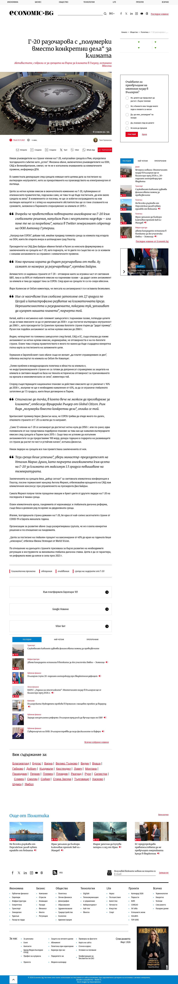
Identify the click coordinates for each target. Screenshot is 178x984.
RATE (133, 901)
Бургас (36, 763)
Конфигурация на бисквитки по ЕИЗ (86, 957)
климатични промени (23, 571)
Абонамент (55, 942)
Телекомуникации (91, 897)
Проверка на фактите (88, 939)
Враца (96, 763)
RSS (57, 872)
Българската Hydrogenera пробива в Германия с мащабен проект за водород (66, 705)
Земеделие (17, 912)
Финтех (86, 912)
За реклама (28, 939)
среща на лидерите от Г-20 (89, 571)
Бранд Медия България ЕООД (33, 951)
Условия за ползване (87, 950)
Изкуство (113, 908)
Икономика (12, 2)
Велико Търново (67, 763)
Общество (63, 2)
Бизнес (38, 2)
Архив (144, 134)
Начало (124, 32)
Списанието (161, 905)
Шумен (17, 784)
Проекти (140, 2)
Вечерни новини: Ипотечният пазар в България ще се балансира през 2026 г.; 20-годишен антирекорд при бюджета (151, 176)
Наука (111, 893)
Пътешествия (115, 897)
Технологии (89, 2)
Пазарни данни (162, 908)
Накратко (160, 897)
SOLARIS (134, 916)
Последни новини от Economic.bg (152, 241)
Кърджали (46, 768)
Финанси (43, 908)
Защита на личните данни (62, 939)
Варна (48, 763)
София (45, 779)
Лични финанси (33, 687)
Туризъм (15, 916)
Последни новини (160, 14)
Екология (62, 916)
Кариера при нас (58, 950)
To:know (159, 901)
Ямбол (29, 784)
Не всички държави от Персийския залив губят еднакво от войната (148, 206)
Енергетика (17, 905)
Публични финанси (34, 673)
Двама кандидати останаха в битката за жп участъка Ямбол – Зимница (67, 662)
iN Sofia (134, 908)
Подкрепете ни (57, 956)
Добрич (31, 768)
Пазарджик (19, 773)
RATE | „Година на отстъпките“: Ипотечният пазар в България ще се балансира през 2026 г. (64, 691)
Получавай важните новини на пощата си (135, 871)
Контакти (27, 946)
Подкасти (135, 897)
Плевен (48, 773)
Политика (144, 32)
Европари (16, 897)
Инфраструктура (33, 659)
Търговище (81, 779)
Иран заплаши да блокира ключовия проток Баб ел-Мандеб (148, 220)
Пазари (42, 905)
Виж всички (163, 815)
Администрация (65, 920)
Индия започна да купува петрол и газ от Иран (107, 846)
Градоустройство (65, 912)
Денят (137, 167)
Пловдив (62, 773)
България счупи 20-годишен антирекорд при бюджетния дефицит (64, 676)
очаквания (63, 571)
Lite (114, 2)
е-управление (89, 901)
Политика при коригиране (62, 946)
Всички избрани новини (96, 742)
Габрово (17, 768)
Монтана (91, 768)
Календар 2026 (137, 893)
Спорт (111, 912)
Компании (30, 701)
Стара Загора (62, 779)
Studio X (98, 980)
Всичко (165, 2)
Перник (35, 773)
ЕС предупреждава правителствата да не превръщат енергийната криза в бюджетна (149, 849)
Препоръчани (92, 639)
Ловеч (78, 768)
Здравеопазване (65, 908)
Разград (76, 773)
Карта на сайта (85, 942)
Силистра (100, 773)
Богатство (113, 901)
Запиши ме (164, 873)
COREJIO (134, 905)
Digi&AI (86, 893)
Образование (64, 905)
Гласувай (132, 134)
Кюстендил (63, 768)
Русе (88, 773)
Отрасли (42, 897)
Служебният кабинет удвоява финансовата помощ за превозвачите (63, 648)
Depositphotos (95, 982)
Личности (113, 905)
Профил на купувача (32, 956)
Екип (26, 942)
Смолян (32, 779)
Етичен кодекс (85, 946)
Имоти (42, 912)
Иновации (43, 901)
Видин (85, 763)
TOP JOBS (135, 920)
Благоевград (20, 763)
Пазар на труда (18, 920)
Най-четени (59, 639)
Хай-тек (86, 908)
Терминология (162, 893)
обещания (46, 571)
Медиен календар (58, 962)
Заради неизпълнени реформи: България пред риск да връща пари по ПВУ (66, 717)
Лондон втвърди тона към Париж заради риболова (145, 271)
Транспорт (31, 645)
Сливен (19, 779)
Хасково (97, 779)
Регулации (43, 916)
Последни (27, 639)
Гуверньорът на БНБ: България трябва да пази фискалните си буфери (65, 731)
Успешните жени (138, 912)
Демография (63, 901)
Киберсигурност (90, 905)
